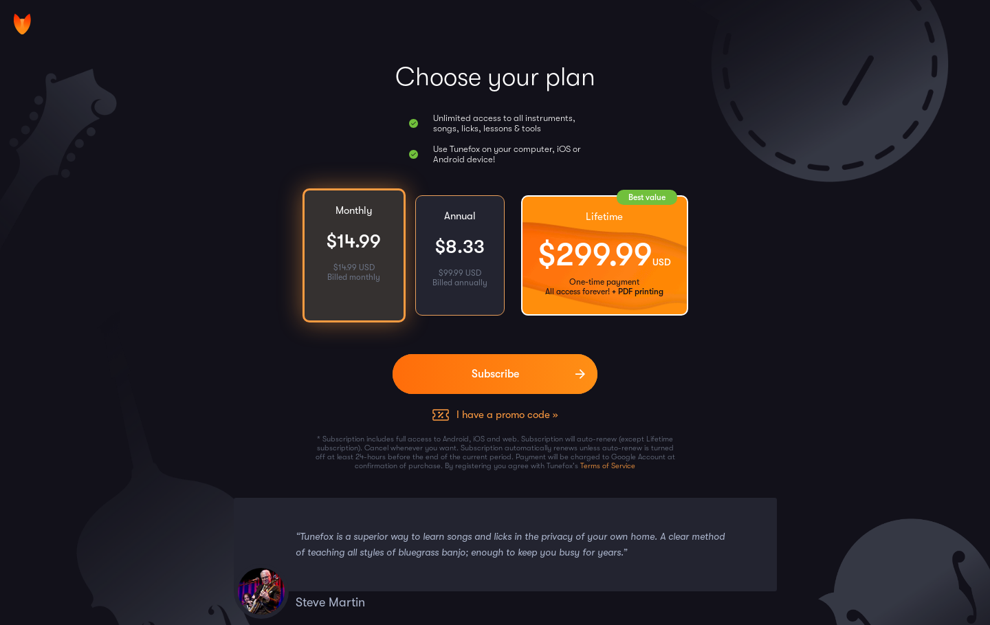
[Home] (22, 24)
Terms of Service (607, 465)
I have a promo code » (507, 414)
